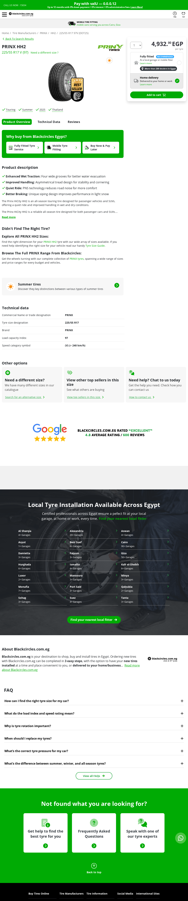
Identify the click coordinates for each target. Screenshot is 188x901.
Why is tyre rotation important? (27, 726)
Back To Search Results (18, 38)
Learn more (146, 63)
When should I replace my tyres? (28, 738)
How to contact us (142, 397)
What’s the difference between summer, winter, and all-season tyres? (55, 763)
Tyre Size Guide (95, 245)
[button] (4, 14)
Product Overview (16, 122)
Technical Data (49, 122)
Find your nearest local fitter (123, 518)
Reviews (74, 122)
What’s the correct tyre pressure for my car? (36, 751)
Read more (9, 217)
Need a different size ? (44, 52)
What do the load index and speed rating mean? (39, 713)
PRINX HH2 (50, 242)
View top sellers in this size (86, 397)
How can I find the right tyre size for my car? (36, 701)
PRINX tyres (77, 258)
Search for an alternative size (25, 397)
